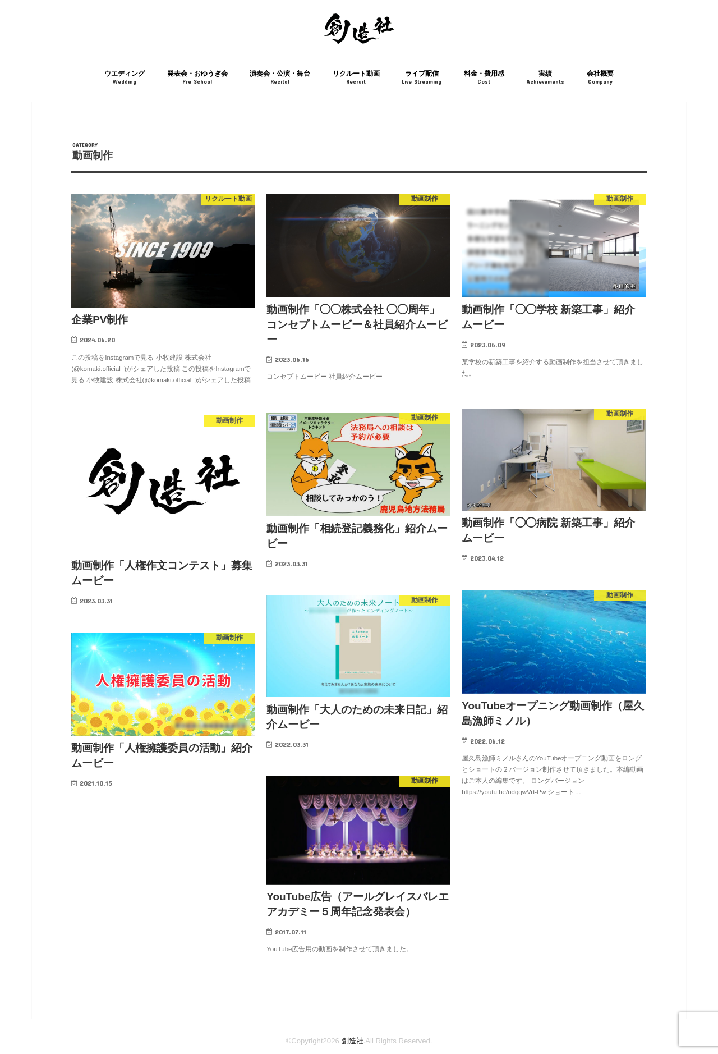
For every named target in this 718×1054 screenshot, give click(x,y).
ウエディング (124, 78)
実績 (545, 78)
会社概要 (600, 78)
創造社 (352, 1041)
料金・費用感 (484, 78)
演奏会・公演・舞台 (280, 78)
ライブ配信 (421, 78)
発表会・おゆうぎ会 (197, 78)
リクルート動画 (356, 78)
